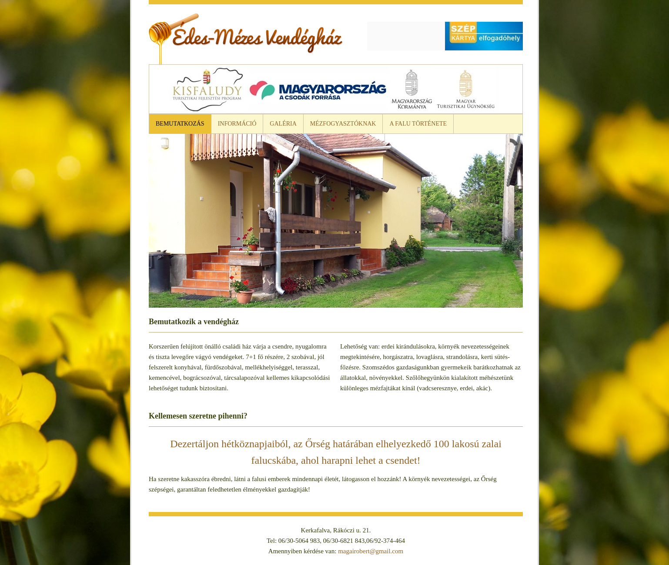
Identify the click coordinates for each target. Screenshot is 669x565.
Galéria (283, 123)
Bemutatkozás (180, 123)
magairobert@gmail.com (370, 551)
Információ (237, 123)
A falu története (418, 123)
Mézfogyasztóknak (343, 123)
